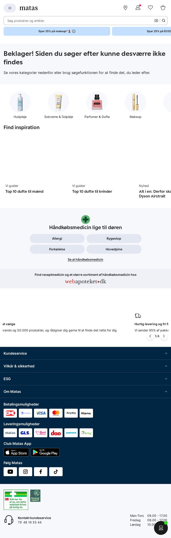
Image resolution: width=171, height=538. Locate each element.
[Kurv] (162, 8)
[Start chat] (161, 528)
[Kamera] (156, 20)
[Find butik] (125, 8)
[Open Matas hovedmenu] (10, 8)
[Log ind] (137, 8)
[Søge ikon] (163, 20)
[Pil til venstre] (150, 336)
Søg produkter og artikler (25, 21)
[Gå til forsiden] (29, 8)
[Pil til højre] (163, 336)
